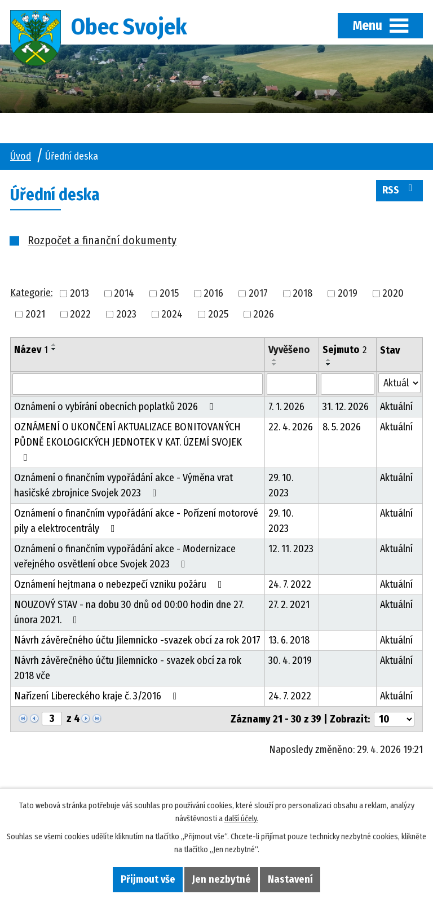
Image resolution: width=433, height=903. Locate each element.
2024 (172, 314)
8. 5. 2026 (341, 427)
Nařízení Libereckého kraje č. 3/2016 (98, 696)
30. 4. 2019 (290, 660)
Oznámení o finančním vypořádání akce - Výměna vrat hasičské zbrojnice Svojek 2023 (123, 485)
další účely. (241, 818)
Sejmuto (344, 349)
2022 (80, 314)
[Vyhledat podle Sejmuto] (347, 384)
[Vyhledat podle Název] (137, 384)
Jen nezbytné (221, 879)
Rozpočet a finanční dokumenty (102, 240)
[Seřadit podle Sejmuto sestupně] (328, 364)
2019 (347, 293)
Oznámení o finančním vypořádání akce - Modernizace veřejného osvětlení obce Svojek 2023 (125, 556)
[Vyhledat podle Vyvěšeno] (292, 384)
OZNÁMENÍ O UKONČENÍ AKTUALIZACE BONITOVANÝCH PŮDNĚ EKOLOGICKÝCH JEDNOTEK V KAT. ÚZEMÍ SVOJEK (128, 441)
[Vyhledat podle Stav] (399, 383)
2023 (126, 314)
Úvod (20, 156)
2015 (169, 293)
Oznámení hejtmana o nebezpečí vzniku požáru (120, 584)
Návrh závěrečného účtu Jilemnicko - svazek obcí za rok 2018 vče (127, 668)
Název (31, 349)
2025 (218, 314)
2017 (258, 293)
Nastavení (290, 879)
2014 (124, 293)
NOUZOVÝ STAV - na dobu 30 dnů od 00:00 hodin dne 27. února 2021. (129, 612)
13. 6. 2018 (289, 640)
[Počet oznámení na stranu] (394, 719)
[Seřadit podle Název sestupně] (54, 349)
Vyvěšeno (289, 349)
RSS (399, 189)
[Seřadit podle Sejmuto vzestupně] (328, 360)
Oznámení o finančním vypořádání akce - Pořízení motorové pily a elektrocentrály (136, 521)
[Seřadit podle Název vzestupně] (54, 344)
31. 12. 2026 (345, 406)
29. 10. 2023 (280, 485)
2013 (79, 293)
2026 (263, 314)
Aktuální (396, 406)
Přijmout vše (148, 879)
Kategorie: (31, 293)
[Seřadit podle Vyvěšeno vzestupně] (274, 360)
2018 (302, 293)
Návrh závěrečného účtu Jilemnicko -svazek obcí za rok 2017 (137, 640)
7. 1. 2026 (286, 406)
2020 (393, 293)
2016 (213, 293)
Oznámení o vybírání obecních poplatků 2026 (116, 406)
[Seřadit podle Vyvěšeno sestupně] (274, 364)
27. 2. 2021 (289, 604)
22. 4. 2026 (290, 427)
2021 (35, 314)
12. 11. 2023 (290, 549)
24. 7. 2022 (289, 584)
